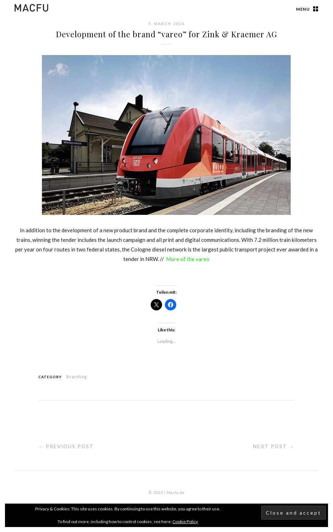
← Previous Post (66, 446)
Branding (76, 376)
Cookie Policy (185, 521)
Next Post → (273, 446)
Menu (303, 9)
